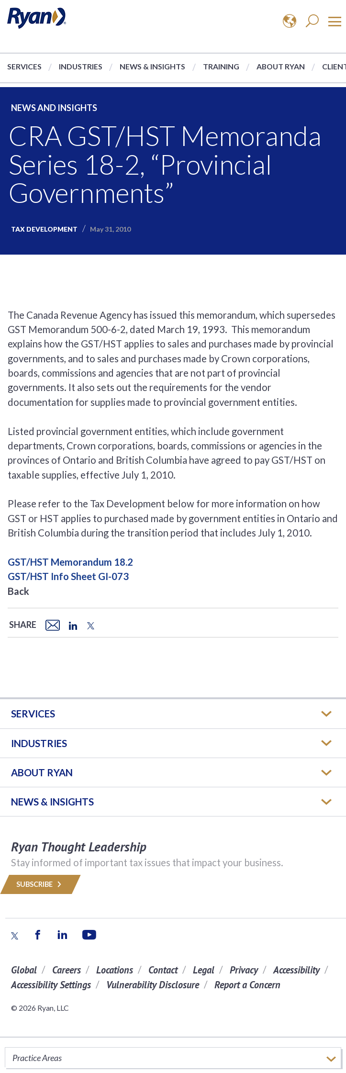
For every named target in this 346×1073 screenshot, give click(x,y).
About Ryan (281, 66)
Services (24, 66)
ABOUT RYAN (42, 772)
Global (24, 969)
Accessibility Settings (51, 984)
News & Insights (152, 66)
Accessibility (296, 969)
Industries (80, 66)
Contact (163, 969)
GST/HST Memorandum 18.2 (70, 562)
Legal (203, 969)
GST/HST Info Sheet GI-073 (68, 576)
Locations (114, 969)
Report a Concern (247, 984)
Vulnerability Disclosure (152, 984)
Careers (66, 969)
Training (221, 66)
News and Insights (54, 107)
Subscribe (40, 884)
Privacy (244, 969)
